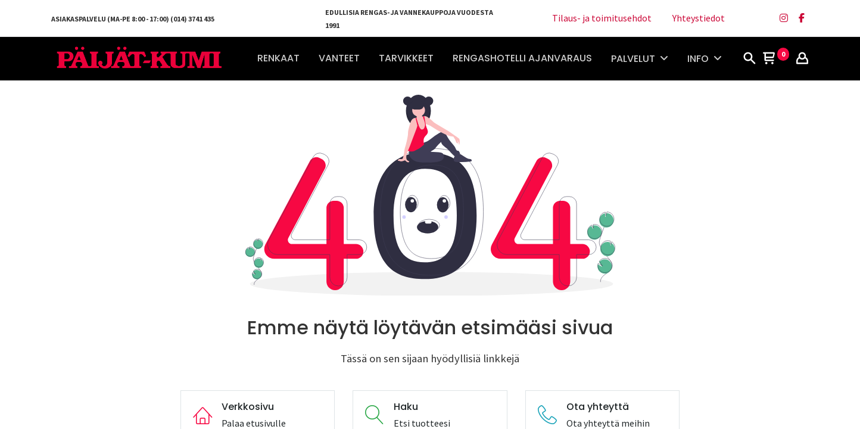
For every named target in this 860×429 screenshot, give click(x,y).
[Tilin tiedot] (802, 59)
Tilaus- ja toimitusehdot (602, 18)
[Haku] (749, 59)
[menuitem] (278, 58)
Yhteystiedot (698, 18)
